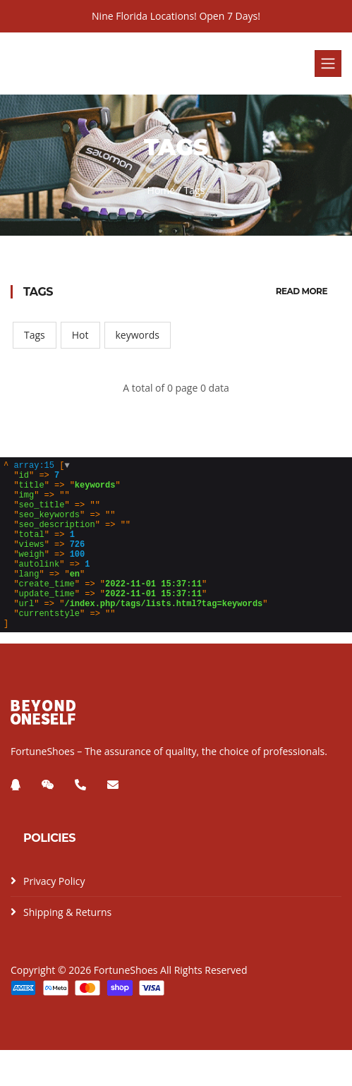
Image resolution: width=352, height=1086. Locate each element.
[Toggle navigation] (328, 63)
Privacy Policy (54, 917)
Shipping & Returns (67, 948)
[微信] (47, 820)
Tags (34, 335)
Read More (301, 291)
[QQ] (15, 820)
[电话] (80, 820)
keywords (137, 335)
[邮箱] (113, 820)
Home (161, 190)
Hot (80, 335)
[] (136, 563)
